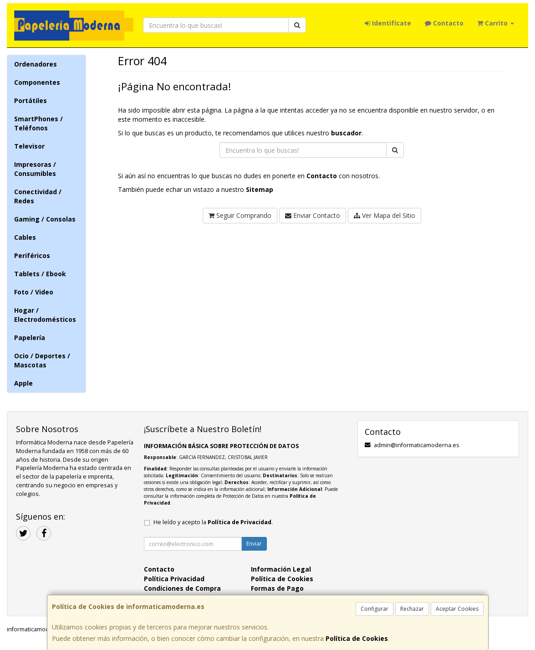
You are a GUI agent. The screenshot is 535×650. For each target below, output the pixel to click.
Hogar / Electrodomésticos (45, 315)
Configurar (374, 609)
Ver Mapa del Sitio (384, 215)
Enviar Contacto (312, 215)
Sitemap (259, 189)
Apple (23, 383)
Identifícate (388, 23)
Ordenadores (35, 64)
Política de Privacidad (239, 522)
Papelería (29, 337)
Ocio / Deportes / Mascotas (42, 360)
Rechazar (412, 609)
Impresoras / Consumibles (35, 169)
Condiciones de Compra (182, 588)
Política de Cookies (357, 638)
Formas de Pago (277, 588)
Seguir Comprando (240, 215)
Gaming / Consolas (45, 219)
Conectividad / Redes (37, 196)
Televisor (29, 146)
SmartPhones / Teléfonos (38, 123)
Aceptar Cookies (457, 609)
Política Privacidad (174, 578)
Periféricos (32, 255)
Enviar (254, 543)
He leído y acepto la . (213, 522)
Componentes (37, 82)
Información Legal (281, 569)
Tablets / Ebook (40, 273)
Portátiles (30, 100)
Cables (25, 237)
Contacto (444, 23)
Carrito (495, 23)
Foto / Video (33, 292)
